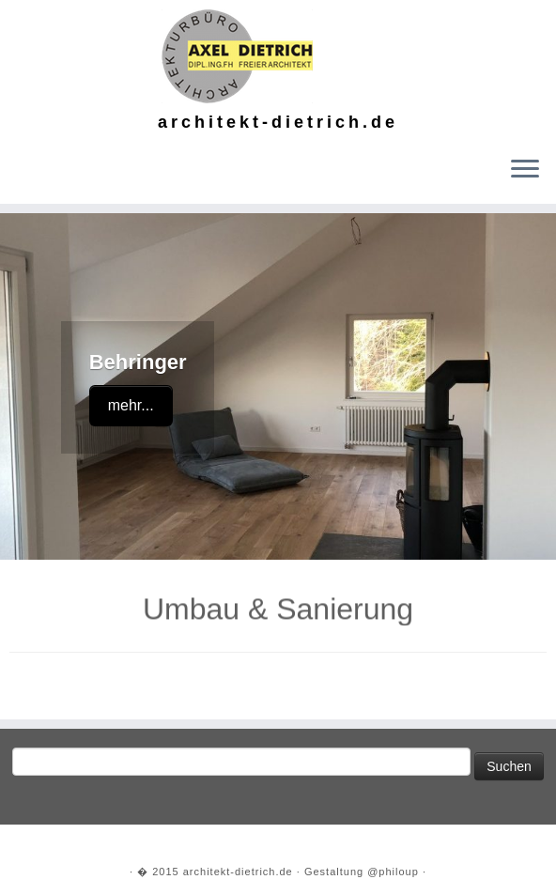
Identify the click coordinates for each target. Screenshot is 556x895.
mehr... (131, 405)
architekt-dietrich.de (238, 871)
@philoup (393, 871)
